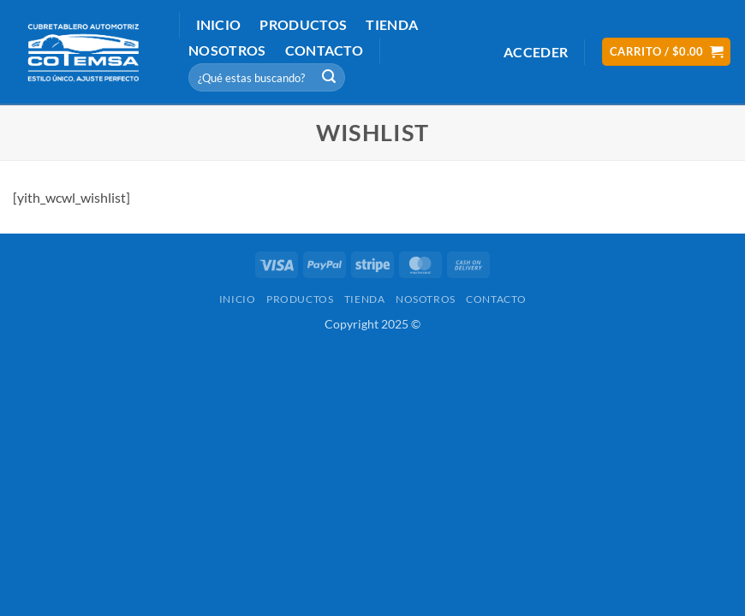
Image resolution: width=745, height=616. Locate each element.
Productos (303, 24)
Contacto (324, 50)
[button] (536, 51)
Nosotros (227, 50)
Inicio (218, 24)
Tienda (392, 24)
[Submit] (329, 77)
